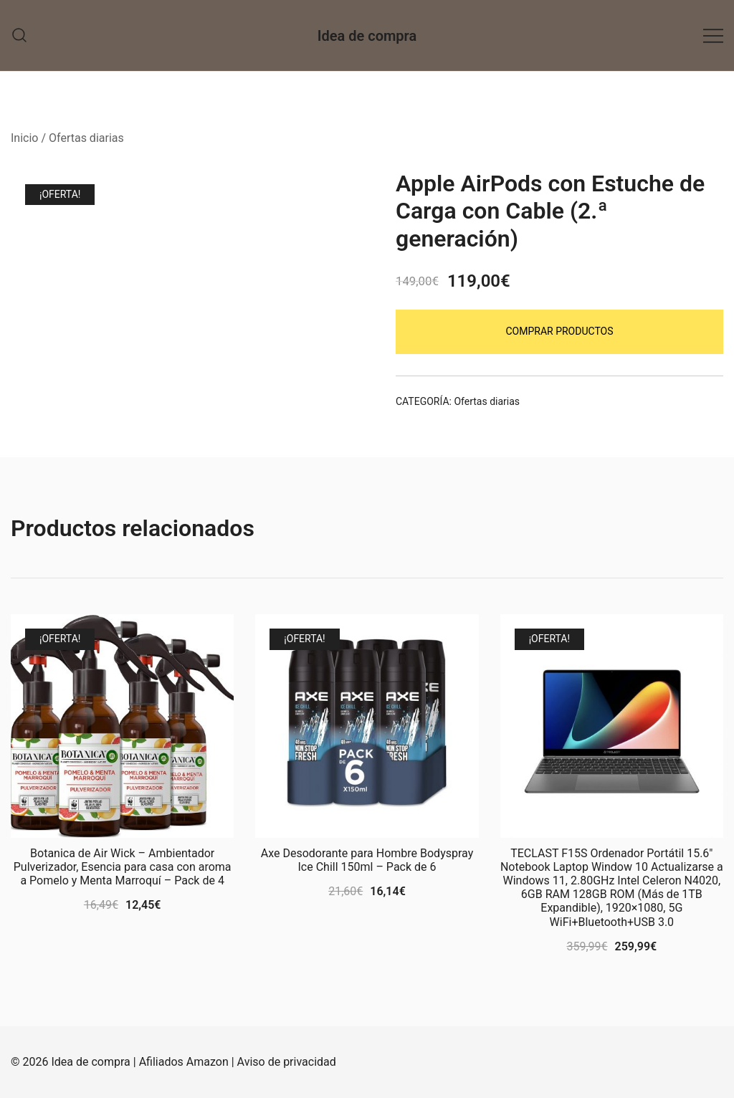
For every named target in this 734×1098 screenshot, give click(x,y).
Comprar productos (559, 331)
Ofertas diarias (86, 138)
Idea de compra (367, 35)
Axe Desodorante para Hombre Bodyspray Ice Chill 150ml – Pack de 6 (367, 860)
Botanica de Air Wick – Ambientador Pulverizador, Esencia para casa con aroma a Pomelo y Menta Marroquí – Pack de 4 (123, 866)
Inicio (24, 138)
